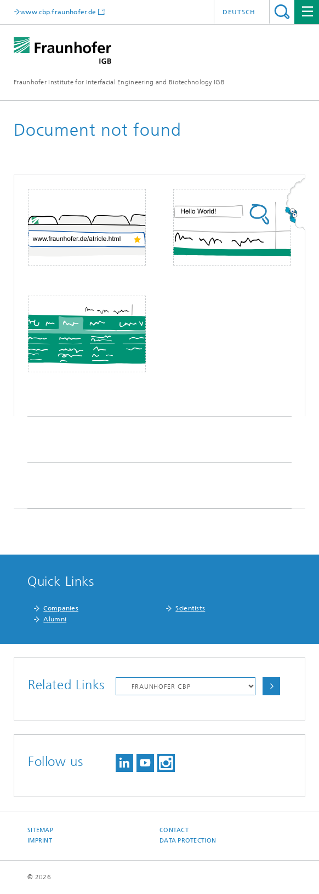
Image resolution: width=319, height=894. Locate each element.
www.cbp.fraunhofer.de (58, 11)
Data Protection (188, 840)
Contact (174, 830)
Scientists (190, 608)
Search (282, 12)
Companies (60, 608)
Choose (271, 686)
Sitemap (40, 830)
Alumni (54, 619)
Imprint (39, 840)
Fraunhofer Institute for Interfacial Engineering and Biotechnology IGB (119, 82)
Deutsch (239, 12)
